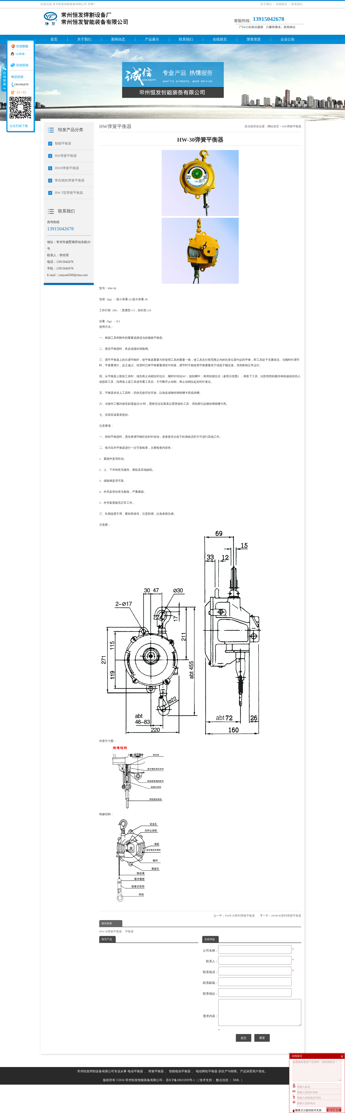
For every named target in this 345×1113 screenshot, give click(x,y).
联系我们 (297, 4)
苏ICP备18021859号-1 (180, 1108)
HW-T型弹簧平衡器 (69, 192)
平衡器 (129, 931)
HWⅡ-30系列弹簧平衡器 (240, 915)
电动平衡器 (135, 1099)
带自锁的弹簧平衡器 (69, 180)
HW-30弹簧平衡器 (110, 931)
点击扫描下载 (18, 126)
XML (236, 1108)
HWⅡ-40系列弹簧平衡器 (286, 915)
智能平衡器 (63, 143)
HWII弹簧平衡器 (67, 168)
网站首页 (273, 126)
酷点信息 (222, 1108)
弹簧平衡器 (156, 1099)
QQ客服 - (21, 53)
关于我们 (266, 4)
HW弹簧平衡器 (291, 126)
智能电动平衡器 (180, 1099)
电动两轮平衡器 (206, 1099)
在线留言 (281, 4)
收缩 (4, 79)
